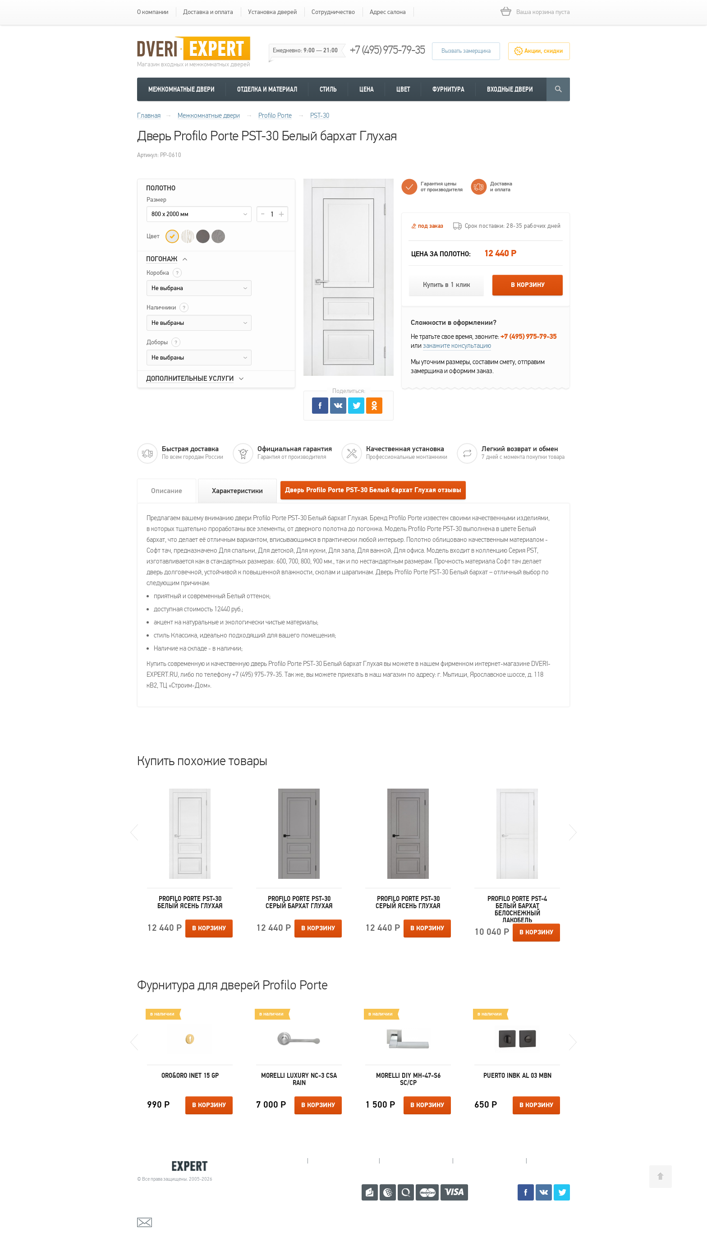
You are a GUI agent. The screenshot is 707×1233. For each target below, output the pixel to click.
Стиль (328, 89)
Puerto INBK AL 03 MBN (517, 1075)
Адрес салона (388, 12)
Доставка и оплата (208, 12)
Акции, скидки (543, 51)
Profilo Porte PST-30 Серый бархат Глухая (299, 902)
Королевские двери (176, 1166)
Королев (343, 1160)
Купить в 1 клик (446, 285)
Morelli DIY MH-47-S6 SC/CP (408, 1079)
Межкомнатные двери (181, 89)
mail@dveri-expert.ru (182, 1222)
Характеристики (237, 490)
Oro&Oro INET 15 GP (190, 1075)
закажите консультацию (457, 346)
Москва (560, 1160)
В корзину (528, 285)
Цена (366, 89)
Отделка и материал (267, 89)
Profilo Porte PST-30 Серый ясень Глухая (408, 902)
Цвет (403, 89)
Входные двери (510, 89)
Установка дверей (272, 12)
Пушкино (415, 1160)
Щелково (489, 1160)
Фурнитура (448, 89)
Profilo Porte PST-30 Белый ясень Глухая (190, 902)
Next (573, 832)
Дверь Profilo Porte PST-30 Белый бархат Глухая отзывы (373, 490)
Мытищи (271, 1160)
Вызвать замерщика (466, 51)
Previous (134, 832)
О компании (152, 12)
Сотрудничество (333, 12)
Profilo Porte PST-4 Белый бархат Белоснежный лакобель (517, 908)
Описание (166, 490)
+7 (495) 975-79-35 (387, 50)
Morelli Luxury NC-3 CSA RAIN (299, 1079)
